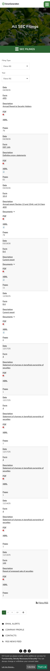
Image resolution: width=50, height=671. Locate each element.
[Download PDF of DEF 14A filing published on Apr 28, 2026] (4, 163)
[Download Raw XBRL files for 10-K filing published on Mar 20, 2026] (4, 227)
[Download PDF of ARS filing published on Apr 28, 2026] (4, 114)
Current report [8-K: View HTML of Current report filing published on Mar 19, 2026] (9, 259)
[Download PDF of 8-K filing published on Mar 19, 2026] (4, 271)
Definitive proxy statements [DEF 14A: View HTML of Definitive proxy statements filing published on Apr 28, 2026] (14, 155)
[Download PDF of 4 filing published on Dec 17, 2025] (4, 375)
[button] (47, 4)
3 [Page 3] (12, 613)
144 (4, 563)
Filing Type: (6, 60)
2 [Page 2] (8, 613)
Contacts (10, 635)
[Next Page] (23, 612)
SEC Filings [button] (25, 49)
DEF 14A (6, 147)
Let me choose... (8, 667)
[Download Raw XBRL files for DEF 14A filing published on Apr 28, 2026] (4, 171)
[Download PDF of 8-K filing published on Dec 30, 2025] (4, 324)
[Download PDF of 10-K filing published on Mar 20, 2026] (4, 219)
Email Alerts (12, 623)
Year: (4, 73)
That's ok (42, 667)
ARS (4, 98)
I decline (31, 667)
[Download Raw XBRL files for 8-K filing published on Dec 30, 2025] (4, 332)
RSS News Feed (13, 641)
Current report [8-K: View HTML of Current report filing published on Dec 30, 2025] (9, 312)
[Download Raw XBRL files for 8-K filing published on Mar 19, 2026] (4, 279)
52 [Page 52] (17, 613)
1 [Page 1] (4, 613)
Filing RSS (41, 602)
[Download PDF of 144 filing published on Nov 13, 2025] (4, 579)
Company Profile (14, 629)
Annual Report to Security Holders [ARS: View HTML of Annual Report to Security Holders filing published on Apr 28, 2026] (17, 106)
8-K (4, 251)
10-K (5, 196)
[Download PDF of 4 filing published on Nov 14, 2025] (4, 530)
